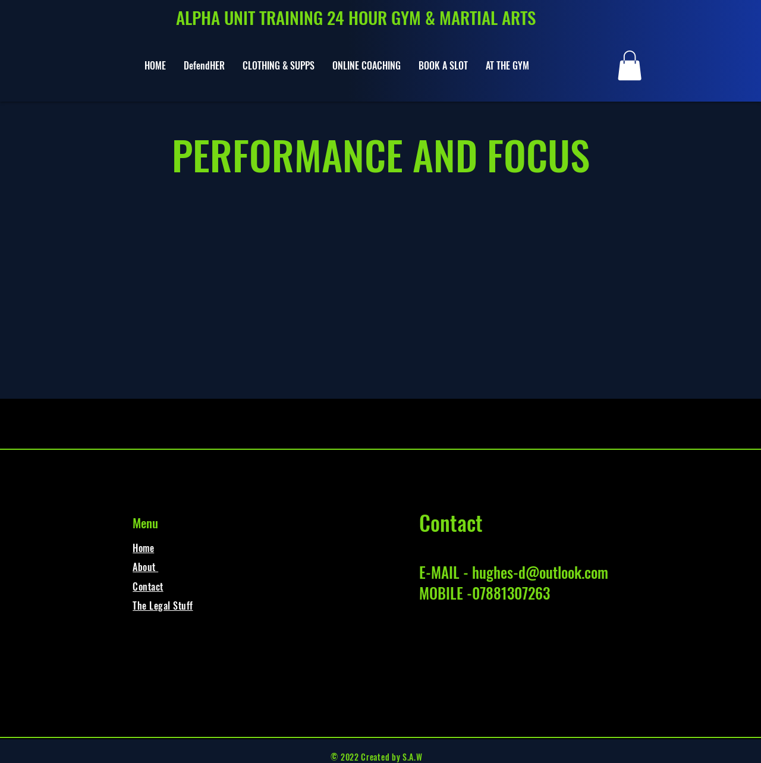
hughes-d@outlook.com (540, 572)
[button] (629, 65)
